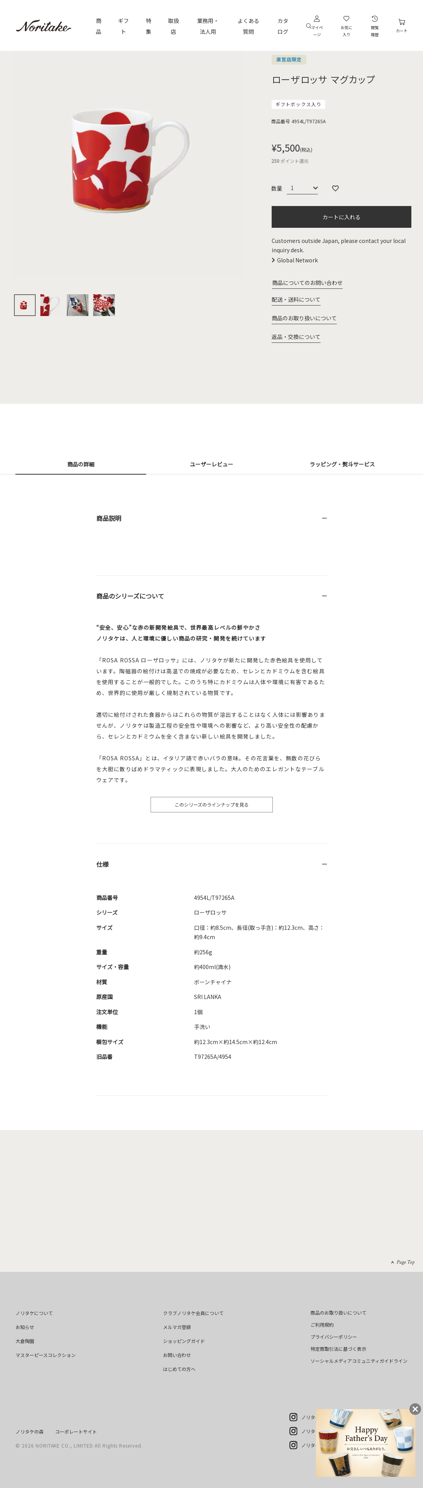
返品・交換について (296, 337)
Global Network (297, 260)
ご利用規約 (322, 1324)
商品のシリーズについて (130, 596)
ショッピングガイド (184, 1341)
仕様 (102, 864)
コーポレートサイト (76, 1431)
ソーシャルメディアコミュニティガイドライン (358, 1360)
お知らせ (25, 1327)
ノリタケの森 (29, 1431)
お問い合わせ (177, 1355)
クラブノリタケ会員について (193, 1313)
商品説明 (108, 518)
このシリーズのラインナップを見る (212, 804)
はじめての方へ (179, 1369)
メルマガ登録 (177, 1327)
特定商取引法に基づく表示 (338, 1348)
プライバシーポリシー (333, 1336)
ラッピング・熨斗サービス (342, 464)
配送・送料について (296, 299)
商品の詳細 (80, 464)
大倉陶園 (25, 1341)
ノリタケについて (34, 1313)
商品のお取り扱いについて (304, 318)
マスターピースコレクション (46, 1355)
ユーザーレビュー (211, 464)
